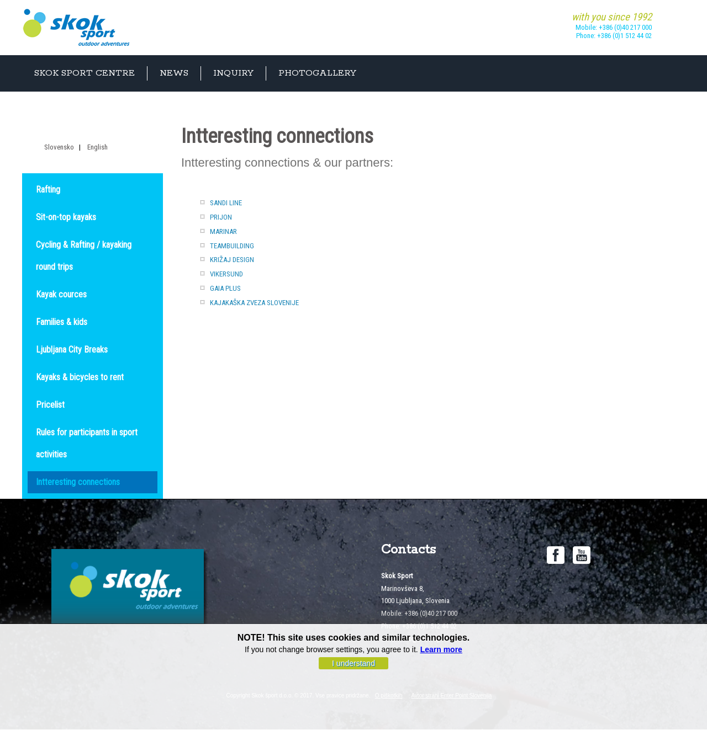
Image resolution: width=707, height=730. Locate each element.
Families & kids (61, 322)
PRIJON (221, 217)
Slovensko (59, 147)
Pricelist (50, 404)
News (174, 73)
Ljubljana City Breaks (72, 349)
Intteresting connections (78, 482)
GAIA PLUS (225, 288)
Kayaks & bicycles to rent (80, 377)
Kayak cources (61, 294)
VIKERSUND (226, 274)
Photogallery (317, 73)
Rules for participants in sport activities (87, 443)
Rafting (48, 189)
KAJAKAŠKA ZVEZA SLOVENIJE (254, 303)
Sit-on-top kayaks (66, 217)
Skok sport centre (84, 73)
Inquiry (233, 73)
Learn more (441, 650)
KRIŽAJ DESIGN (232, 259)
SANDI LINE (226, 203)
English (97, 147)
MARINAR (223, 231)
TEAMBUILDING (232, 246)
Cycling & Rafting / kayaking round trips (83, 255)
